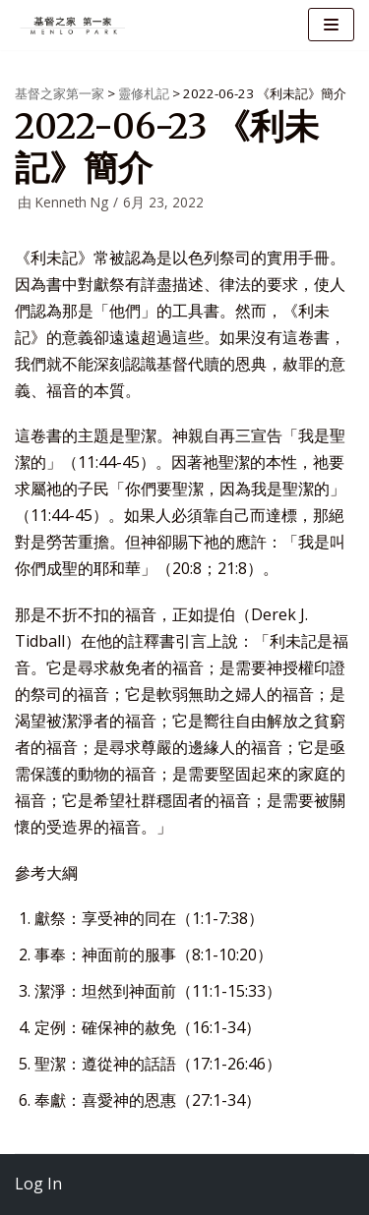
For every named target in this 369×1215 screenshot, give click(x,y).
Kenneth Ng (71, 202)
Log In (38, 1183)
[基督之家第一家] (74, 25)
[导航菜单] (331, 24)
